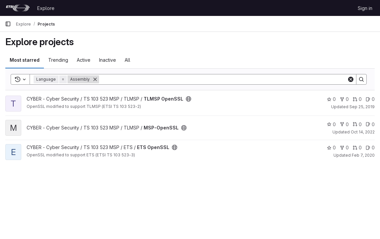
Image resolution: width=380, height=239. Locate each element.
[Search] (223, 79)
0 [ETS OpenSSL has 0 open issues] (370, 147)
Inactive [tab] (107, 60)
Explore (46, 8)
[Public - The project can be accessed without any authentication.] (188, 99)
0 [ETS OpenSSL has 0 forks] (344, 147)
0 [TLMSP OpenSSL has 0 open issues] (370, 99)
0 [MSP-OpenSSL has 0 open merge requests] (357, 124)
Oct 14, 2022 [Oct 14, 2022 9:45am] (363, 131)
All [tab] (127, 60)
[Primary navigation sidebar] (8, 24)
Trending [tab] (58, 60)
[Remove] (95, 79)
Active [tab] (83, 60)
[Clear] (351, 79)
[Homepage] (18, 8)
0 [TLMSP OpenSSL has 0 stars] (331, 99)
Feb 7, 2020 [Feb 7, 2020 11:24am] (363, 155)
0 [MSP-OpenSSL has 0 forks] (344, 124)
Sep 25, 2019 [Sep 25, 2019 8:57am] (362, 106)
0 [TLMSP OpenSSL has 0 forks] (344, 99)
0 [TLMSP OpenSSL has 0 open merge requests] (357, 99)
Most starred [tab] (25, 60)
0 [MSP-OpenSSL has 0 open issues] (370, 124)
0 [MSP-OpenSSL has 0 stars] (331, 124)
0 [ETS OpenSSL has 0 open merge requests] (357, 147)
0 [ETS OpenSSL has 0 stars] (331, 147)
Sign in (365, 8)
